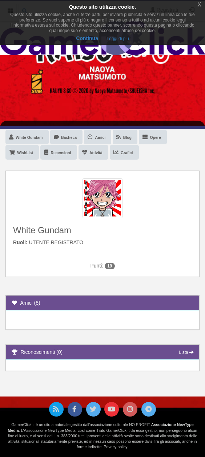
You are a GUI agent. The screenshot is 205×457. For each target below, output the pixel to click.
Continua (87, 38)
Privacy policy (115, 447)
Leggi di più (117, 38)
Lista (186, 352)
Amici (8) (25, 303)
